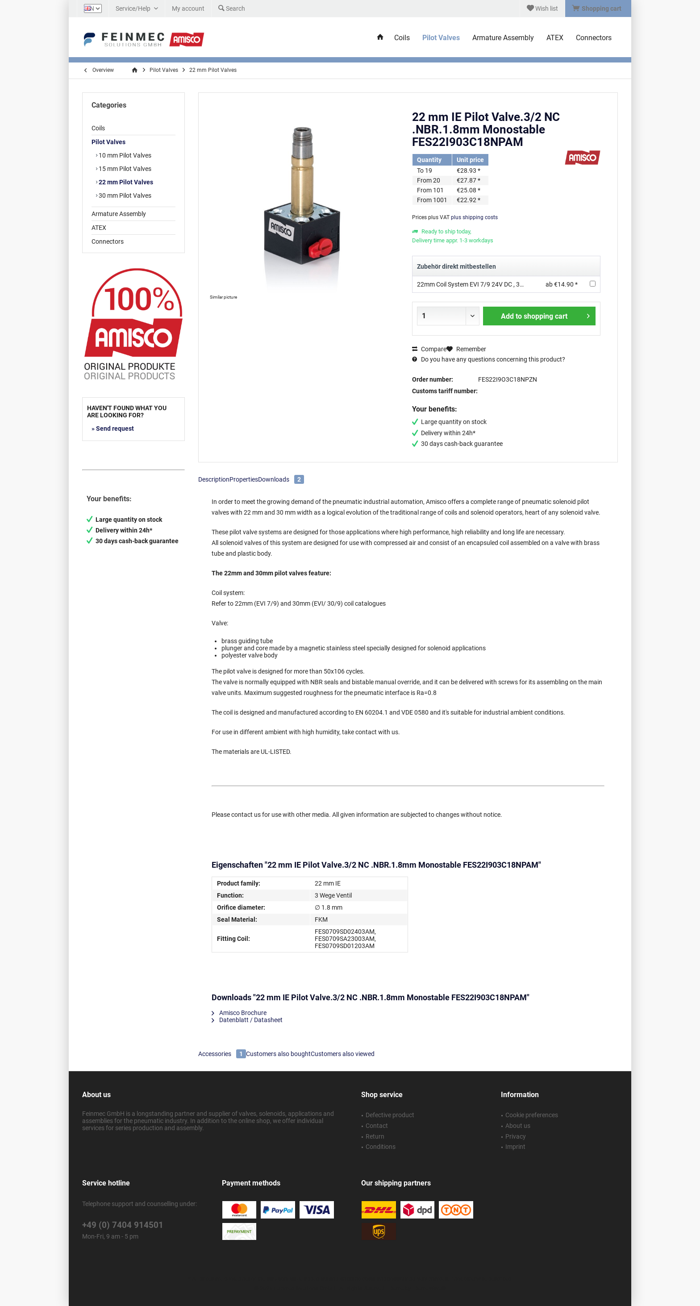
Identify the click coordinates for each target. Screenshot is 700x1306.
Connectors (108, 241)
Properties (243, 479)
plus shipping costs (474, 217)
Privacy (515, 1136)
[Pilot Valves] (441, 38)
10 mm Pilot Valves (124, 155)
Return (375, 1136)
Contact (377, 1125)
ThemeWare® (429, 1288)
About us (517, 1125)
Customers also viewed (343, 1053)
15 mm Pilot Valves (124, 168)
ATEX (99, 227)
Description (213, 479)
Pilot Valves (108, 142)
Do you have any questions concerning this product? (488, 359)
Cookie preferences (531, 1115)
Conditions (381, 1146)
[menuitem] (598, 8)
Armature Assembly (119, 213)
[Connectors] (594, 38)
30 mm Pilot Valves (124, 195)
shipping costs (357, 1279)
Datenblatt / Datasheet (247, 1019)
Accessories (222, 1053)
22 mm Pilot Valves (125, 182)
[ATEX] (555, 38)
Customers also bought (278, 1053)
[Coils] (402, 38)
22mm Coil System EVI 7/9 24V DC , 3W (471, 284)
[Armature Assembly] (503, 38)
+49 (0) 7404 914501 (122, 1225)
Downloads (281, 479)
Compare (429, 349)
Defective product (390, 1115)
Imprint (515, 1146)
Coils (98, 128)
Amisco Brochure (239, 1012)
